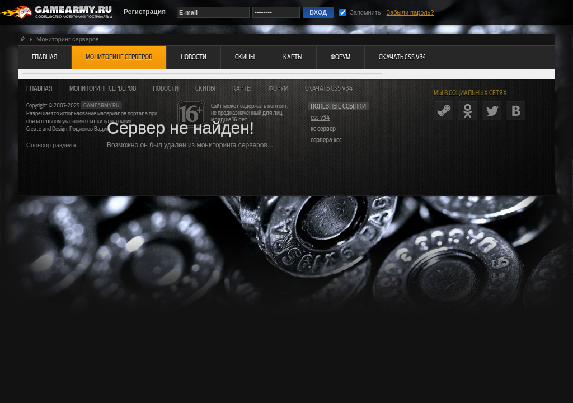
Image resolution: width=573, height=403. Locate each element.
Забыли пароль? (410, 12)
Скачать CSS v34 (329, 88)
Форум (278, 88)
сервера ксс (326, 140)
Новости (166, 88)
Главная (39, 88)
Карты (242, 88)
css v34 (320, 117)
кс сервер (323, 129)
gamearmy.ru (101, 105)
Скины (205, 88)
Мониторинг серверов (102, 88)
